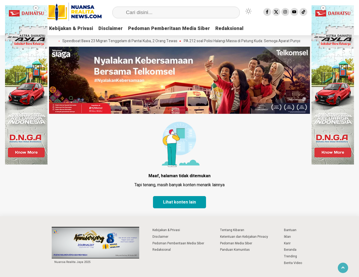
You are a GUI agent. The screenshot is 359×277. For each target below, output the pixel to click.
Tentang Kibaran (232, 230)
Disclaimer (110, 28)
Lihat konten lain (179, 202)
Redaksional (229, 28)
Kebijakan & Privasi (71, 28)
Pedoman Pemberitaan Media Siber (169, 28)
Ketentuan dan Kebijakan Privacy (244, 236)
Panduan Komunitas (235, 249)
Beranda (290, 249)
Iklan (287, 236)
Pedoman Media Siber (236, 243)
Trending (290, 256)
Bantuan (290, 230)
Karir (287, 243)
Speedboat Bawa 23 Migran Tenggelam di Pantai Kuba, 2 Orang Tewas (120, 41)
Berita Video (293, 263)
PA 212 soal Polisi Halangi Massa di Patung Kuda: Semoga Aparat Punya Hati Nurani (252, 41)
